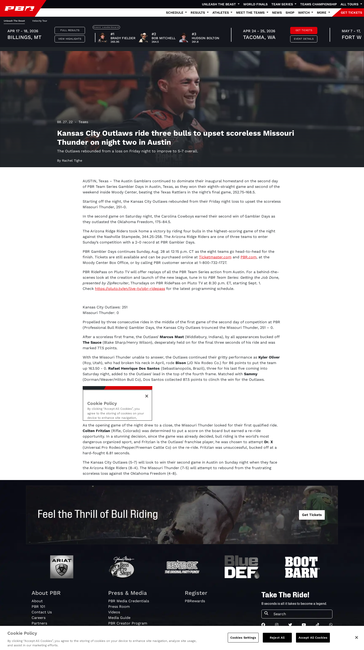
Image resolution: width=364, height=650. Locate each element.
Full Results (69, 30)
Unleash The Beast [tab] (14, 20)
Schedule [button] (175, 12)
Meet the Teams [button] (251, 12)
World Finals (255, 4)
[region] (182, 638)
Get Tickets (304, 30)
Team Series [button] (282, 4)
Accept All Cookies (313, 637)
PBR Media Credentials (128, 601)
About (37, 601)
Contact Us (42, 612)
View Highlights (69, 38)
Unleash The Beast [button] (219, 4)
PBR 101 (38, 606)
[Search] (301, 614)
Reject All (277, 637)
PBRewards (195, 601)
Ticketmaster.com (215, 257)
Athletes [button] (221, 12)
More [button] (322, 12)
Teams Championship (318, 4)
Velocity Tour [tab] (39, 20)
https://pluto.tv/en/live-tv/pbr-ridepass (130, 288)
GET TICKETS (351, 12)
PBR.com (248, 257)
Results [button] (198, 12)
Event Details (304, 38)
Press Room (119, 606)
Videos (114, 612)
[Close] (356, 637)
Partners (39, 623)
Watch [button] (304, 12)
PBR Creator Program (127, 623)
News (277, 12)
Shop (290, 12)
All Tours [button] (350, 4)
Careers (39, 617)
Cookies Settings (243, 637)
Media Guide (119, 617)
